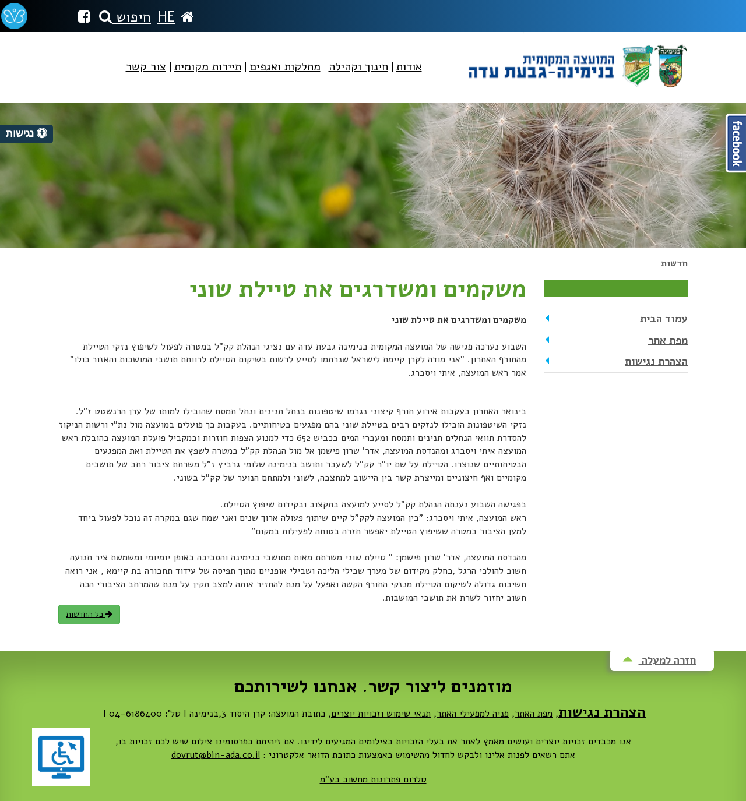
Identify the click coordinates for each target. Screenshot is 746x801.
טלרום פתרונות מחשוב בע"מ (373, 779)
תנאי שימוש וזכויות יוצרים (381, 713)
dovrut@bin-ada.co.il (215, 755)
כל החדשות (89, 614)
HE (166, 17)
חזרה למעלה (659, 660)
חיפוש (125, 17)
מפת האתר (534, 713)
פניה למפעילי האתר (473, 713)
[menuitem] (409, 76)
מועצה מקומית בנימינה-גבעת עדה (576, 61)
